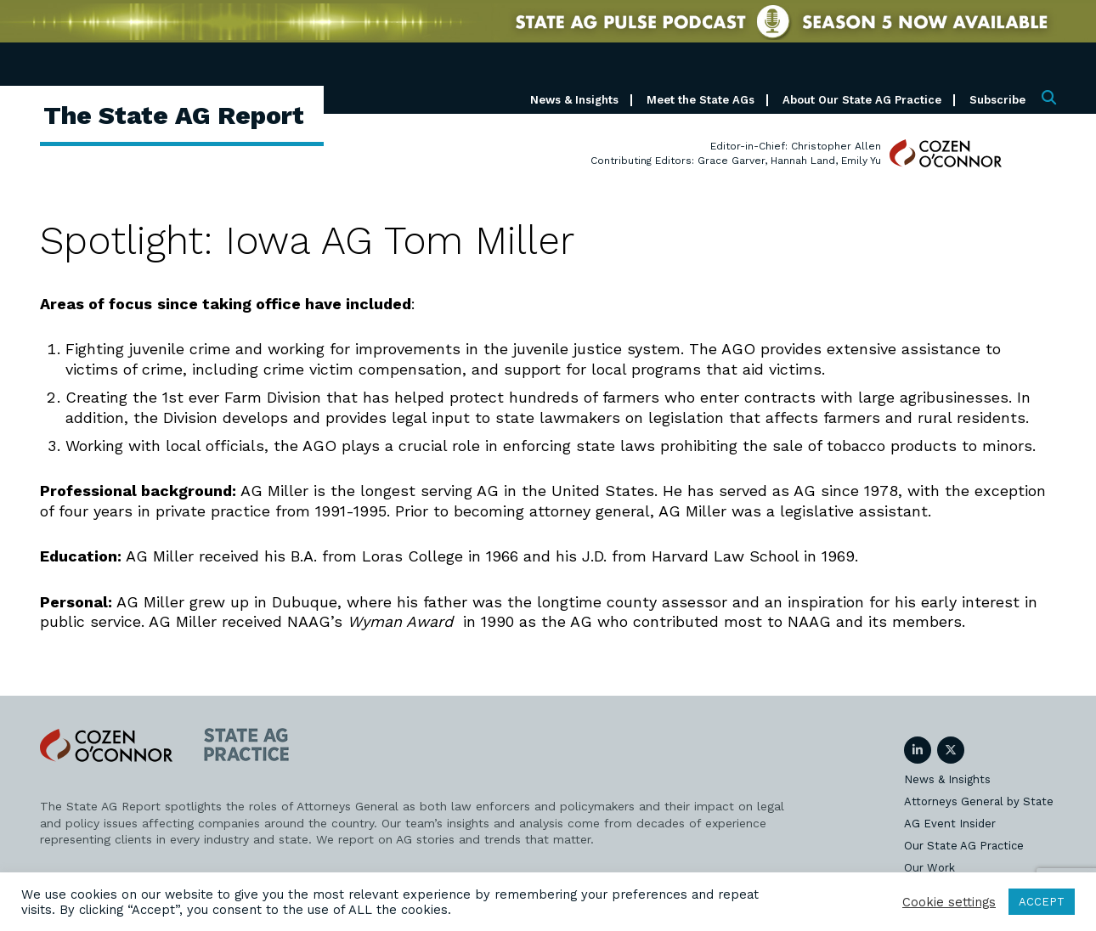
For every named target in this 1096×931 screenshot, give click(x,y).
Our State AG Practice (964, 845)
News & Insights (574, 99)
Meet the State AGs (700, 99)
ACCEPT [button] (1042, 901)
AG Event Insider (950, 823)
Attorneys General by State (979, 801)
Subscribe (997, 99)
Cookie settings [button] (949, 902)
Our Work (929, 867)
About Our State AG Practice (861, 99)
